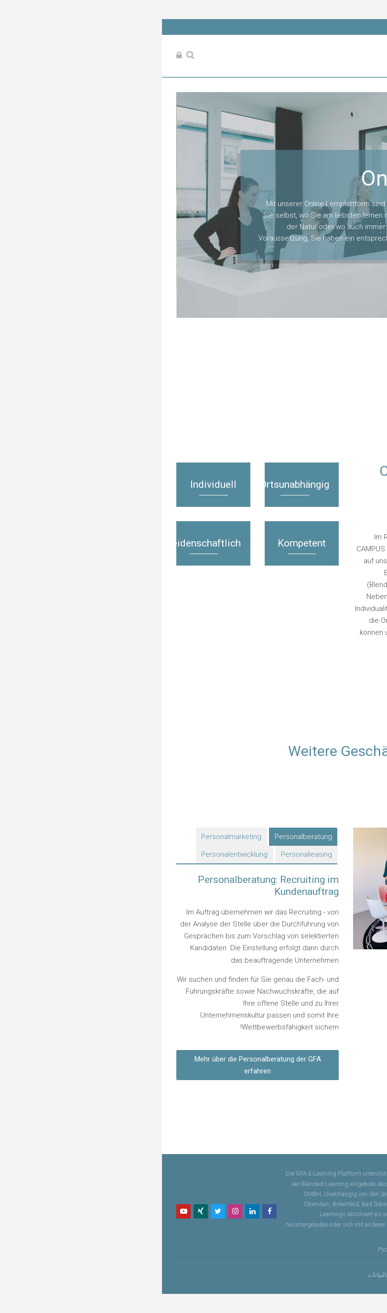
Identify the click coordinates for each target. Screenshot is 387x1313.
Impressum (313, 1234)
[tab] (151, 837)
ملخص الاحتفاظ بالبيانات (246, 1274)
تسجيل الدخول (305, 1274)
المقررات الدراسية (321, 427)
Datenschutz (346, 1234)
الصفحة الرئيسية (330, 414)
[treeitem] (193, 421)
